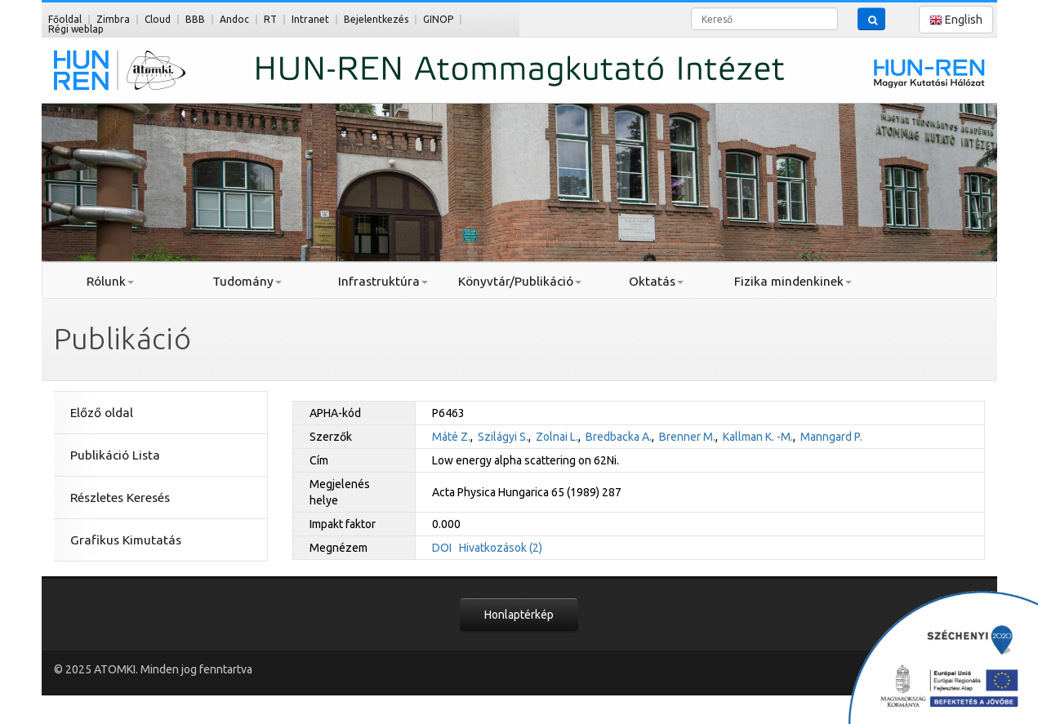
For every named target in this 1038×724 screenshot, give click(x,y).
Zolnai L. (557, 436)
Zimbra (113, 19)
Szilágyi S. (503, 436)
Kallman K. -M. (758, 436)
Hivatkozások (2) (500, 547)
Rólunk (110, 281)
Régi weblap (76, 29)
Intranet (310, 19)
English (955, 20)
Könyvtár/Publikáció (519, 281)
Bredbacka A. (619, 436)
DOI (442, 547)
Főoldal (65, 19)
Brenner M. (687, 436)
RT (270, 19)
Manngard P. (831, 436)
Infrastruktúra (383, 281)
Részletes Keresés (120, 497)
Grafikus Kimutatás (125, 540)
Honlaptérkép (519, 614)
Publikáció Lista (115, 455)
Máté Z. (451, 436)
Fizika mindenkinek (793, 281)
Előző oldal (101, 413)
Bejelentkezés (376, 19)
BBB (195, 19)
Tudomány (247, 281)
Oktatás (656, 281)
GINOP (438, 19)
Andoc (234, 19)
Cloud (158, 19)
